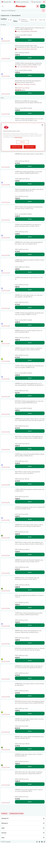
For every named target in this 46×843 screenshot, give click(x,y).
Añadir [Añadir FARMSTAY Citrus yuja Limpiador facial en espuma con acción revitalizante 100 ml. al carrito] (30, 801)
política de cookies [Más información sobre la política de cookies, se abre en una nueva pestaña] (18, 137)
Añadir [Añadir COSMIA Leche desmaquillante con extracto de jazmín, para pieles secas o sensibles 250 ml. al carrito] (30, 237)
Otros (23, 837)
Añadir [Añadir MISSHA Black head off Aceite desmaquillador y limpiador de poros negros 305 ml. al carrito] (30, 93)
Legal (23, 828)
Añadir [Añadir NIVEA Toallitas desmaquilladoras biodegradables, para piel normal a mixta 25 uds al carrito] (30, 219)
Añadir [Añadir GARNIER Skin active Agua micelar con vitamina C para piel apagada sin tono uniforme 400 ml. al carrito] (30, 360)
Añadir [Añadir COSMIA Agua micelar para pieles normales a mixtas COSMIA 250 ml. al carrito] (30, 272)
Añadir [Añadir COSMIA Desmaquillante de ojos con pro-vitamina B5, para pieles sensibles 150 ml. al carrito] (30, 519)
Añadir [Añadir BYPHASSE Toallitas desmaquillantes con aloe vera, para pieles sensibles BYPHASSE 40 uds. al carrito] (30, 413)
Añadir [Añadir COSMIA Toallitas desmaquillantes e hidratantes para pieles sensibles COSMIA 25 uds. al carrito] (30, 40)
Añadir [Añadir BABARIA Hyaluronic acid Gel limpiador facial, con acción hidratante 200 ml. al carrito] (30, 342)
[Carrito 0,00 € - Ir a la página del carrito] (42, 6)
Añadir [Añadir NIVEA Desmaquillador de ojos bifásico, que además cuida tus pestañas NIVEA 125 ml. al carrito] (30, 201)
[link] (16, 813)
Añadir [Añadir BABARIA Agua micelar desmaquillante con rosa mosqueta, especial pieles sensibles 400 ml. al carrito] (30, 643)
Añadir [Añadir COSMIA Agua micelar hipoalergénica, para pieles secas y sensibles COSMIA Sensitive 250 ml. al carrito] (30, 184)
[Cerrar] (42, 125)
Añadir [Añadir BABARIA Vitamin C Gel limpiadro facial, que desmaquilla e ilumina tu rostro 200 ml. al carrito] (30, 590)
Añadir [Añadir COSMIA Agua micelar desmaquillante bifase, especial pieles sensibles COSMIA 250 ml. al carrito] (30, 466)
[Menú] (2, 6)
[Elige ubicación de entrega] (37, 6)
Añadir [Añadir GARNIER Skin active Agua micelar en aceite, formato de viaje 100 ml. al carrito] (30, 696)
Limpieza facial (5, 15)
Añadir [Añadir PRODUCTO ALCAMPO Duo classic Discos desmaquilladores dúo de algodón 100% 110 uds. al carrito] (30, 113)
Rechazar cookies (16, 146)
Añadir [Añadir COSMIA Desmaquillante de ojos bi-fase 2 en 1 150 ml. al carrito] (30, 289)
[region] (23, 137)
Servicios (23, 833)
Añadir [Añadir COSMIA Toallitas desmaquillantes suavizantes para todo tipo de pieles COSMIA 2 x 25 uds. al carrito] (30, 325)
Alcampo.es (23, 823)
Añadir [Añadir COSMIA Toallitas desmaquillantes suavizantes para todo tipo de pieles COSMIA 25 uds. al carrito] (30, 378)
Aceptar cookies (29, 146)
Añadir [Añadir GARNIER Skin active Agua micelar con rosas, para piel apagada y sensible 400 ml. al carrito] (30, 307)
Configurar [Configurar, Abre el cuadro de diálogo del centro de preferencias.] (22, 141)
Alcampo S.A (23, 818)
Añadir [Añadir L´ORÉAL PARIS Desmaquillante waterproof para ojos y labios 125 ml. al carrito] (30, 501)
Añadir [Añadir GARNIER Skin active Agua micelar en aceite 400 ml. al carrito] (30, 166)
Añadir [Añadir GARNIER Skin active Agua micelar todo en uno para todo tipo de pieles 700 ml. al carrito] (30, 731)
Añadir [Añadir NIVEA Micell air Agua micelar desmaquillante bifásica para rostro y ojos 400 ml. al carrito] (30, 484)
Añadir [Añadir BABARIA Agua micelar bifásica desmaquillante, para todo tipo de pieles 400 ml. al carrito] (30, 748)
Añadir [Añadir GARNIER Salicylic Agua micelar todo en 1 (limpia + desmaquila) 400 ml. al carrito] (30, 766)
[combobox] (21, 10)
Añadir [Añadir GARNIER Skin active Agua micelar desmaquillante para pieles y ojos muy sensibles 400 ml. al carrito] (30, 254)
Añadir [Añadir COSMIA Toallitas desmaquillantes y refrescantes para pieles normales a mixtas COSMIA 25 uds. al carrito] (30, 75)
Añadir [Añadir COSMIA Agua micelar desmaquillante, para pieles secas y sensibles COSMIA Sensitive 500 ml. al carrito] (30, 625)
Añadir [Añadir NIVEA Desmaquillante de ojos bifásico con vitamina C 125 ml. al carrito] (30, 607)
